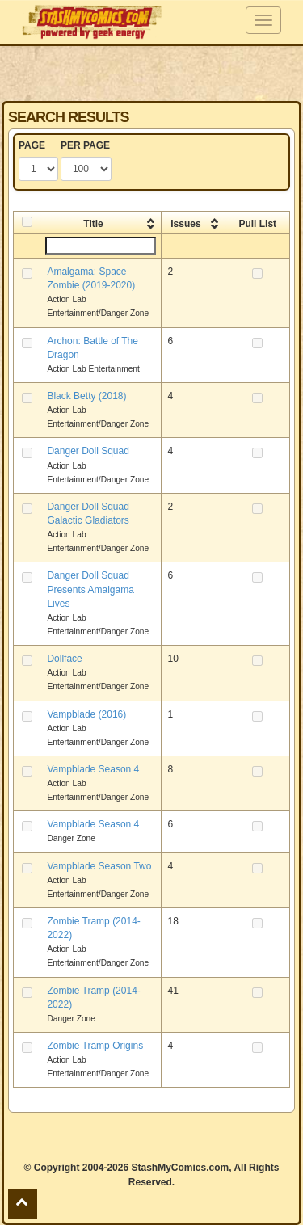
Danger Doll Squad (87, 451)
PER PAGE (85, 145)
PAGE (32, 145)
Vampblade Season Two (99, 866)
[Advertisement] (152, 73)
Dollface (64, 658)
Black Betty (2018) (86, 396)
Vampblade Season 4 (93, 769)
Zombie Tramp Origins (95, 1045)
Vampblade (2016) (86, 714)
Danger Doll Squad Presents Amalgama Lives (90, 589)
